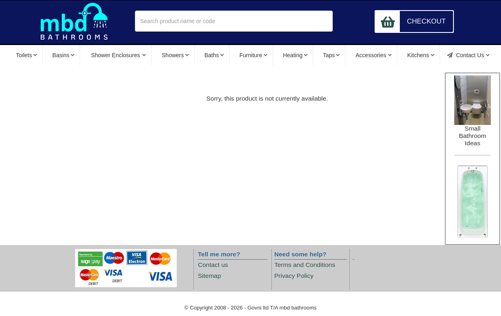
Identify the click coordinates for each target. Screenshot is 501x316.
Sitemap (209, 275)
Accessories (374, 55)
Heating (295, 55)
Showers (175, 55)
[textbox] (234, 21)
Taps (331, 55)
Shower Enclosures (118, 55)
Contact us (213, 264)
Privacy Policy (293, 275)
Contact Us (468, 55)
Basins (63, 55)
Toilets (26, 55)
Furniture (253, 55)
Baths (214, 55)
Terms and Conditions (304, 264)
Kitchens (420, 55)
